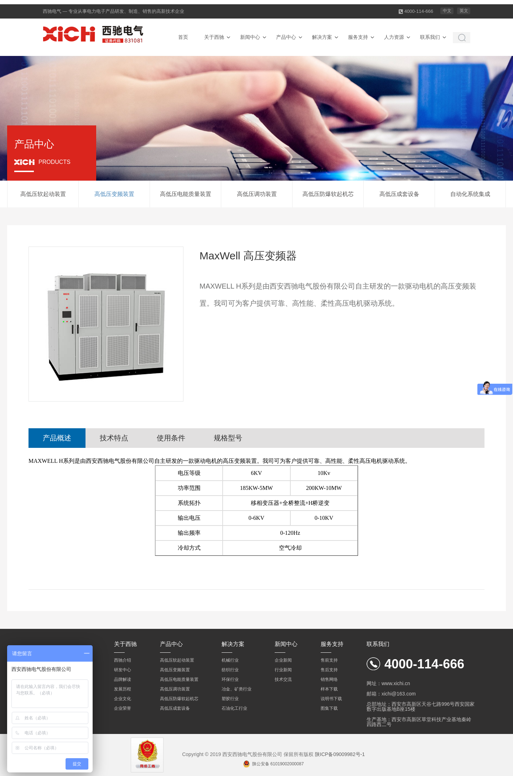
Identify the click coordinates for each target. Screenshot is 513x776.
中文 (447, 10)
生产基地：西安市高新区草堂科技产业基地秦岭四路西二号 (419, 721)
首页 (183, 37)
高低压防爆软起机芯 (328, 194)
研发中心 (122, 669)
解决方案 (322, 37)
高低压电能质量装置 (185, 194)
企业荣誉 (122, 708)
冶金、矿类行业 (237, 689)
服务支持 (358, 37)
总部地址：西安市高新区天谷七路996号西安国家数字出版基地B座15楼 (421, 706)
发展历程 (122, 689)
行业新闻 (283, 669)
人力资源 (394, 37)
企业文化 (122, 698)
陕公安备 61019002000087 (278, 763)
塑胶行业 (230, 698)
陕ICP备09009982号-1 (340, 754)
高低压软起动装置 (43, 194)
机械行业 (230, 660)
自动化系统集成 (470, 194)
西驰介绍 (122, 660)
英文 (464, 10)
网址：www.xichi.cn (388, 683)
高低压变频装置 (114, 194)
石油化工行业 (234, 708)
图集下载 (329, 708)
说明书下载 (331, 698)
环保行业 (230, 679)
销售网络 (329, 679)
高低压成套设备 (399, 194)
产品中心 (286, 37)
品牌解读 (122, 679)
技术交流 (283, 679)
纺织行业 (230, 669)
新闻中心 (250, 37)
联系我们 (430, 37)
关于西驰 (214, 37)
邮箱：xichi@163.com (391, 694)
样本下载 (329, 689)
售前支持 (329, 660)
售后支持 (329, 669)
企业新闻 (283, 660)
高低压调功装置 (257, 194)
